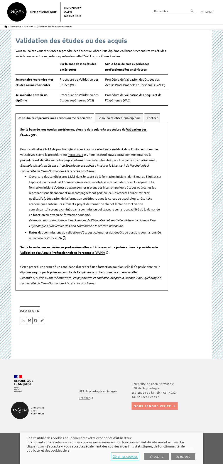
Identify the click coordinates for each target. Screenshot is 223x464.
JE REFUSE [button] (183, 456)
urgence (84, 397)
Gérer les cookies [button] (125, 456)
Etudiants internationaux (136, 160)
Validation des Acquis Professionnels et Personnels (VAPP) (62, 252)
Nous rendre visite (152, 406)
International (82, 160)
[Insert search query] (174, 11)
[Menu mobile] (207, 12)
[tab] (54, 117)
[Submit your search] (192, 11)
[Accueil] (6, 26)
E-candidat (54, 182)
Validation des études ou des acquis (54, 26)
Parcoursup (75, 154)
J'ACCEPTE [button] (156, 456)
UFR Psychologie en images (98, 391)
